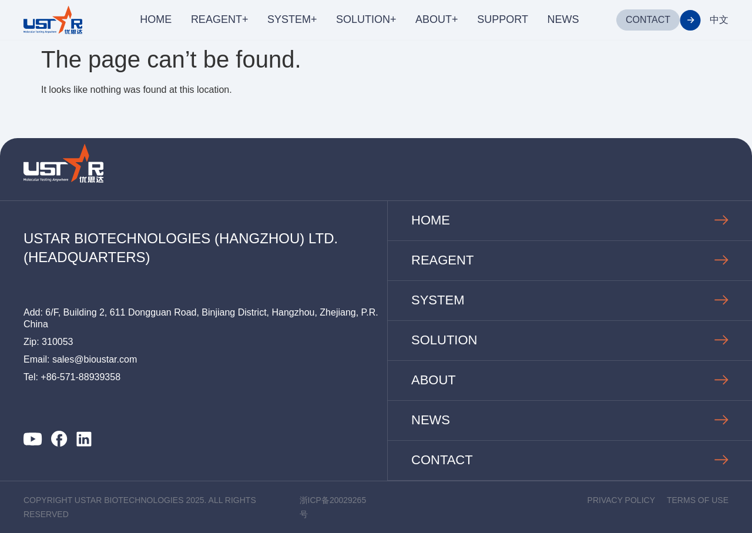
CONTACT (648, 20)
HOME (156, 19)
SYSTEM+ (292, 19)
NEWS (563, 19)
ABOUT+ (436, 19)
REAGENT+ (220, 19)
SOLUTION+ (366, 19)
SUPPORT (502, 19)
